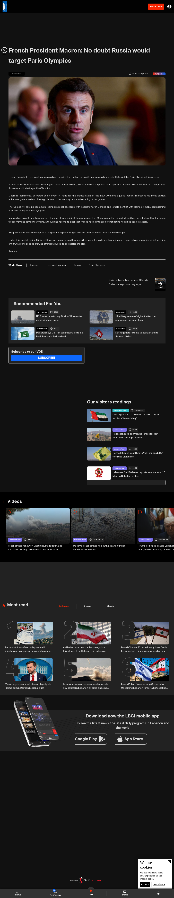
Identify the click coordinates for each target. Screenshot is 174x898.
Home (18, 893)
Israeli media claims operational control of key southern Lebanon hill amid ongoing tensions (86, 686)
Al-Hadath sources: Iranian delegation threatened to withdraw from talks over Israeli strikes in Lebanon (85, 649)
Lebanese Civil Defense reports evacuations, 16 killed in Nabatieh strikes (138, 474)
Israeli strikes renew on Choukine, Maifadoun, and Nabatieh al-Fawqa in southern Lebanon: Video (35, 548)
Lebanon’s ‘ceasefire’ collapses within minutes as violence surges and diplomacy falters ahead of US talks (28, 649)
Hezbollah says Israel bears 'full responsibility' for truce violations (137, 455)
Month (110, 606)
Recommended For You (38, 304)
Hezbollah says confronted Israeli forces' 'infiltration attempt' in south (135, 436)
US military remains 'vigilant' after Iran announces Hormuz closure (135, 318)
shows (125, 893)
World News (42, 312)
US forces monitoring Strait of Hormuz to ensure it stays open (59, 318)
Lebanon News (119, 430)
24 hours (64, 606)
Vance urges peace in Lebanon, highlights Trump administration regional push (28, 686)
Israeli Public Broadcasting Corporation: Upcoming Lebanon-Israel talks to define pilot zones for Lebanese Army (143, 686)
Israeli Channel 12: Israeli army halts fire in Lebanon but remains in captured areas (144, 649)
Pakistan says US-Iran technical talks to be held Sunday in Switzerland (59, 335)
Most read (17, 605)
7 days (87, 606)
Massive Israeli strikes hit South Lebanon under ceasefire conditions (99, 548)
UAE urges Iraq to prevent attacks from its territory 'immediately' (135, 416)
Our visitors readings (109, 402)
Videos (14, 501)
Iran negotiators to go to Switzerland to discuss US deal (137, 335)
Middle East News (120, 410)
